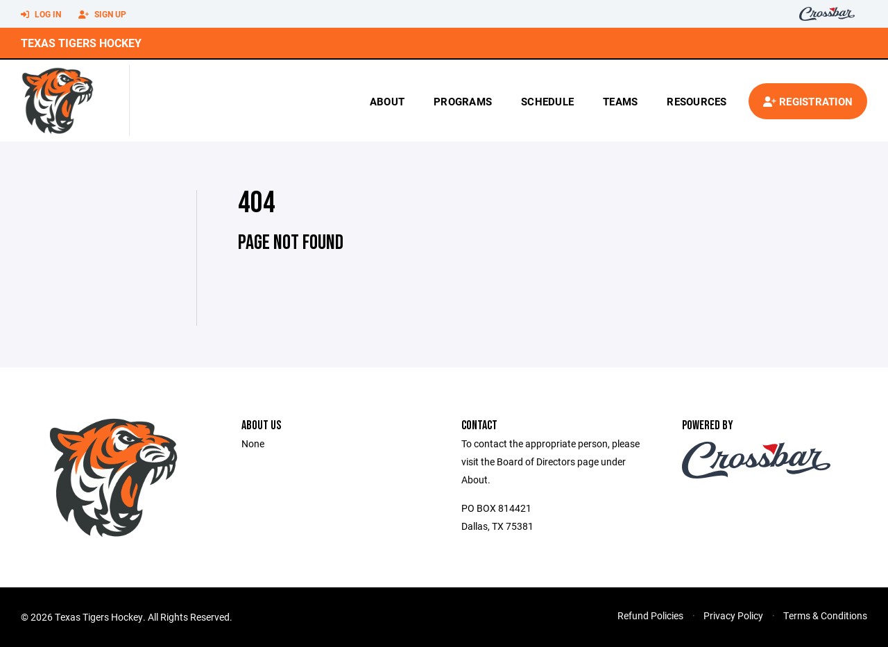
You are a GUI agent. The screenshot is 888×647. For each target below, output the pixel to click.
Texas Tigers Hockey (81, 42)
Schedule (547, 101)
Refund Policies (650, 615)
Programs (463, 101)
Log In (41, 14)
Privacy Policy (733, 615)
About (387, 101)
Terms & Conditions (825, 615)
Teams (620, 101)
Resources (696, 101)
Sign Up (102, 14)
